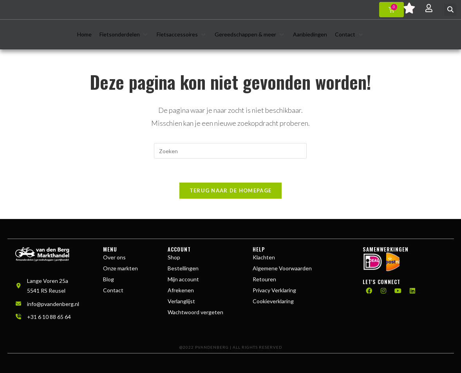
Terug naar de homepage (231, 190)
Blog (108, 279)
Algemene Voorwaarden (282, 268)
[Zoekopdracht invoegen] (230, 151)
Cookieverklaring (273, 301)
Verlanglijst (181, 301)
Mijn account (183, 279)
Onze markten (120, 268)
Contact (113, 290)
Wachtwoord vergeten (195, 312)
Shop (174, 257)
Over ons (114, 257)
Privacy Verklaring (274, 290)
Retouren (264, 279)
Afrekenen (181, 290)
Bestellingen (183, 268)
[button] (450, 10)
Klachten (264, 257)
